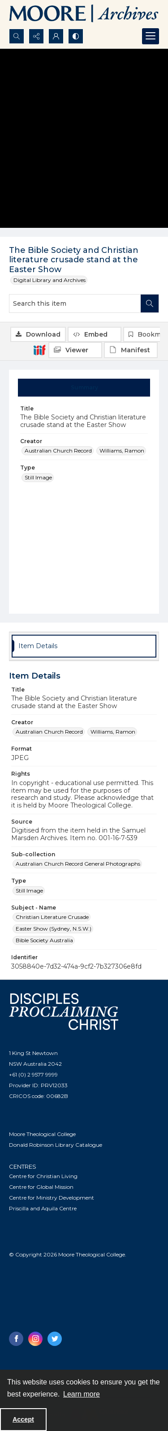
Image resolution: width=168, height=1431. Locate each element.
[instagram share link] (35, 1339)
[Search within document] (150, 303)
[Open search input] (16, 36)
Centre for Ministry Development (51, 1197)
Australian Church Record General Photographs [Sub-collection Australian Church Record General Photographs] (78, 863)
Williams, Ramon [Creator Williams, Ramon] (121, 450)
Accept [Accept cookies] (23, 1419)
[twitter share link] (54, 1339)
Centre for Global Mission (41, 1186)
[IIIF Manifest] (131, 350)
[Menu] (150, 36)
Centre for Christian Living (43, 1176)
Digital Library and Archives (49, 280)
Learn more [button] (81, 1394)
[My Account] (56, 36)
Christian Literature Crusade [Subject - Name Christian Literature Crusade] (52, 917)
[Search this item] (75, 303)
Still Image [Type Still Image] (38, 477)
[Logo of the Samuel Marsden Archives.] (84, 14)
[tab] (84, 387)
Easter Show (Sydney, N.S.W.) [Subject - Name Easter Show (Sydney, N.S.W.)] (53, 928)
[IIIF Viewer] (75, 350)
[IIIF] (39, 349)
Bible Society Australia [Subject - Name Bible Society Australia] (44, 940)
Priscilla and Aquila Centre (43, 1208)
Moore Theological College (42, 1134)
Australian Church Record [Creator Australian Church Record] (58, 450)
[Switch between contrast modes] (76, 36)
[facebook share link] (16, 1339)
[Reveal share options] (36, 36)
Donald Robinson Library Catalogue (55, 1144)
